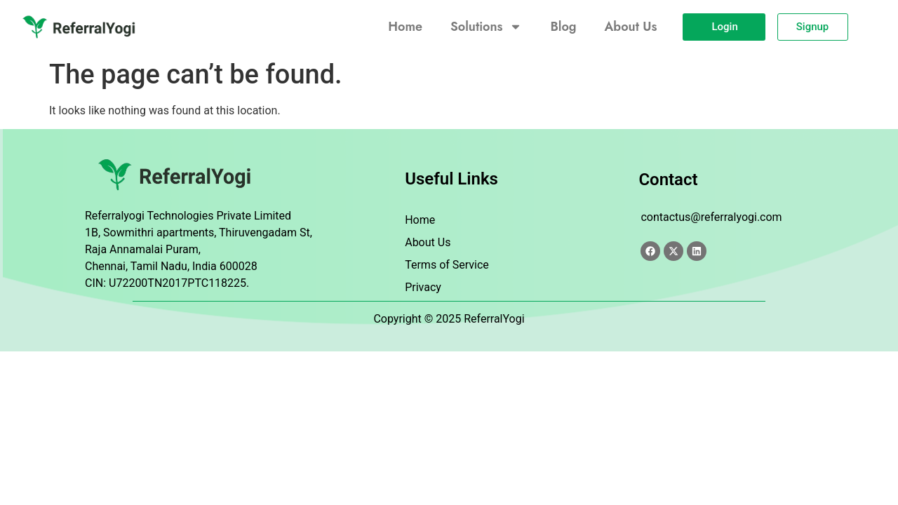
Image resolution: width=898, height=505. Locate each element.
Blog (563, 27)
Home (405, 27)
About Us (631, 27)
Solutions (486, 26)
